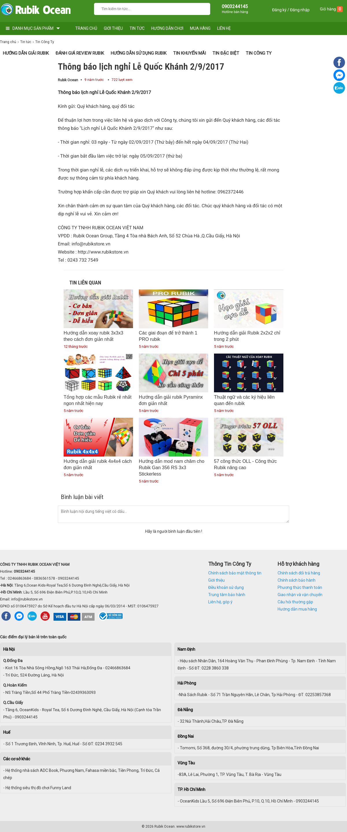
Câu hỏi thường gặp (295, 602)
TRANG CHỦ (86, 28)
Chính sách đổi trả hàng (299, 573)
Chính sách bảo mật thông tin (234, 573)
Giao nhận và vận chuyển (300, 594)
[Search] (202, 8)
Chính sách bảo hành (296, 580)
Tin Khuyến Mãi (189, 53)
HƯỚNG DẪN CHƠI (167, 28)
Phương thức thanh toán (300, 587)
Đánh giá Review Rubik (80, 53)
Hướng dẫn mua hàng (297, 609)
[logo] (35, 11)
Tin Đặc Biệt (226, 53)
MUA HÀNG (200, 28)
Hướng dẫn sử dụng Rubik (139, 53)
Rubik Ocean (68, 80)
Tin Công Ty (259, 53)
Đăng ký (279, 10)
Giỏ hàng (331, 9)
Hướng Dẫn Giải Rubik (26, 53)
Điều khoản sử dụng (226, 587)
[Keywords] (146, 8)
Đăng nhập (300, 10)
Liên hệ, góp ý (220, 602)
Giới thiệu (216, 580)
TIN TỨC (137, 28)
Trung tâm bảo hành (226, 594)
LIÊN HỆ (224, 28)
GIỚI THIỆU (113, 28)
